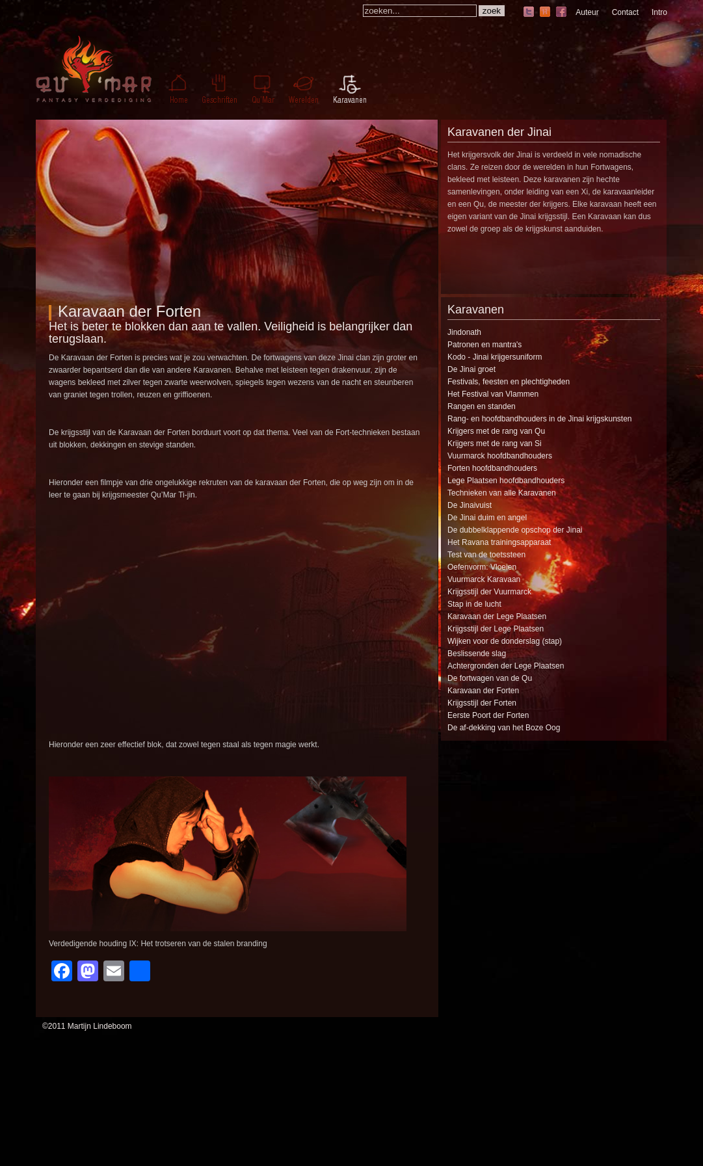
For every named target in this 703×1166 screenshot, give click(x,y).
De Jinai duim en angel (487, 517)
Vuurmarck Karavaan (483, 579)
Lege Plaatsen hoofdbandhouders (505, 480)
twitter (529, 13)
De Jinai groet (471, 369)
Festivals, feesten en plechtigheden (508, 381)
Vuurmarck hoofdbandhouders (499, 455)
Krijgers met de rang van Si (494, 443)
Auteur (587, 12)
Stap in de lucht (474, 604)
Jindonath (464, 332)
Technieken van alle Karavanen (501, 492)
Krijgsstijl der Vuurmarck (489, 591)
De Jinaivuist (469, 505)
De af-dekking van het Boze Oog (503, 727)
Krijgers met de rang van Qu (496, 431)
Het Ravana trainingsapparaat (499, 542)
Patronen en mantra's (484, 344)
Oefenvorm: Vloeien (481, 567)
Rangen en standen (481, 406)
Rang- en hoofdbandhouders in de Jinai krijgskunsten (539, 418)
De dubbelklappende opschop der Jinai (515, 530)
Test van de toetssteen (486, 554)
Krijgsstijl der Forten (481, 703)
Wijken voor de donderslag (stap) (504, 641)
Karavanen (475, 309)
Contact (625, 12)
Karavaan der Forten (129, 311)
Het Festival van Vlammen (492, 394)
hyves (545, 13)
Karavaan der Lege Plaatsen (496, 616)
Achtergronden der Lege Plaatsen (505, 665)
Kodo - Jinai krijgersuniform (494, 357)
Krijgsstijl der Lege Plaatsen (495, 628)
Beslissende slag (476, 653)
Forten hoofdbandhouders (492, 468)
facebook (561, 13)
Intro (659, 12)
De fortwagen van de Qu (489, 678)
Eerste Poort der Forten (488, 715)
